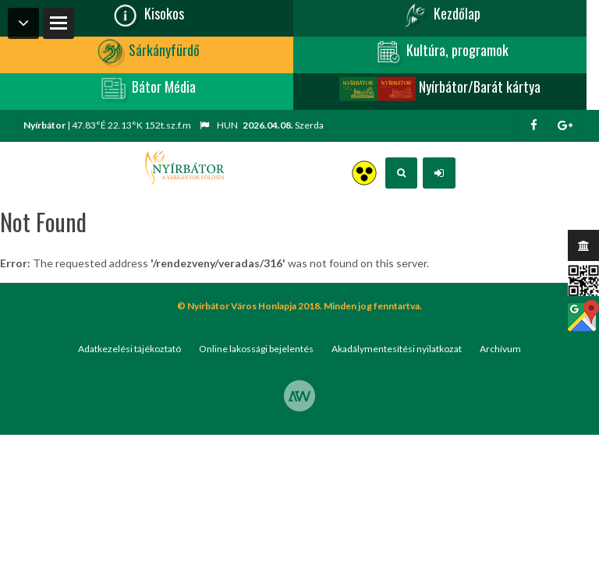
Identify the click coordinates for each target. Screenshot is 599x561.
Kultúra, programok (440, 52)
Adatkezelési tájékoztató (129, 349)
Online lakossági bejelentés (256, 349)
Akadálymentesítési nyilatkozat (396, 349)
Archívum (500, 349)
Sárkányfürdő (147, 52)
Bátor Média (146, 88)
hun (219, 125)
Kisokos (147, 15)
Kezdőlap (439, 15)
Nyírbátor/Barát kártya (440, 88)
